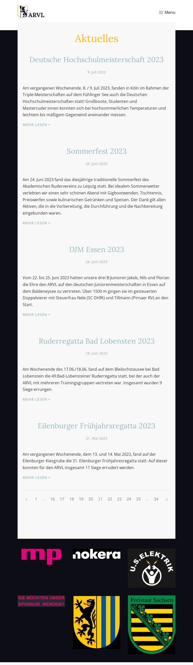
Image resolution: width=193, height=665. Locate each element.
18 (71, 499)
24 (129, 499)
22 (110, 499)
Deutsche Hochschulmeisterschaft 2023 (96, 59)
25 (138, 499)
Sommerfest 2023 (96, 151)
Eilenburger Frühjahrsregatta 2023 (97, 425)
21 (100, 499)
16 (52, 499)
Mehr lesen (35, 124)
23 (119, 499)
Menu (167, 12)
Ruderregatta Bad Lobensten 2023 (96, 341)
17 (62, 499)
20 (90, 499)
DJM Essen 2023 (96, 249)
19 (81, 499)
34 (156, 499)
